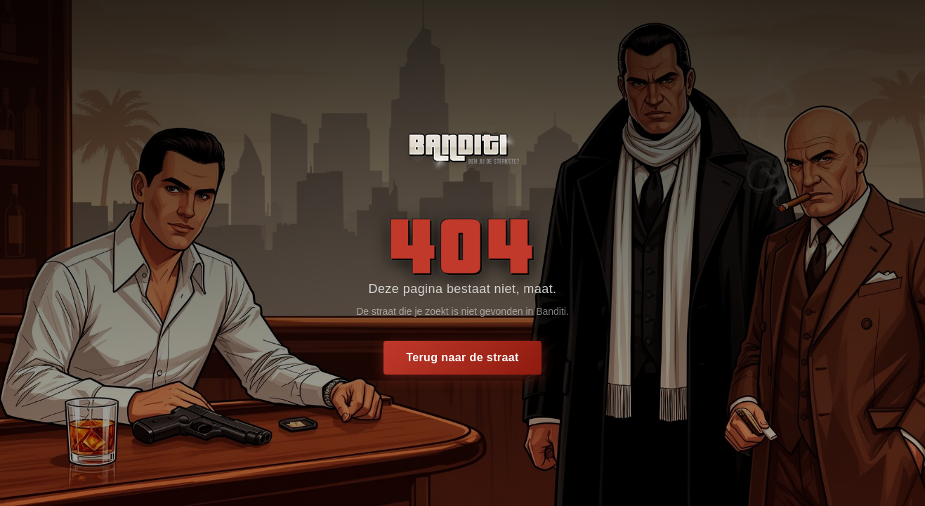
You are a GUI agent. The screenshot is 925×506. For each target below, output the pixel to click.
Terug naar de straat (462, 357)
